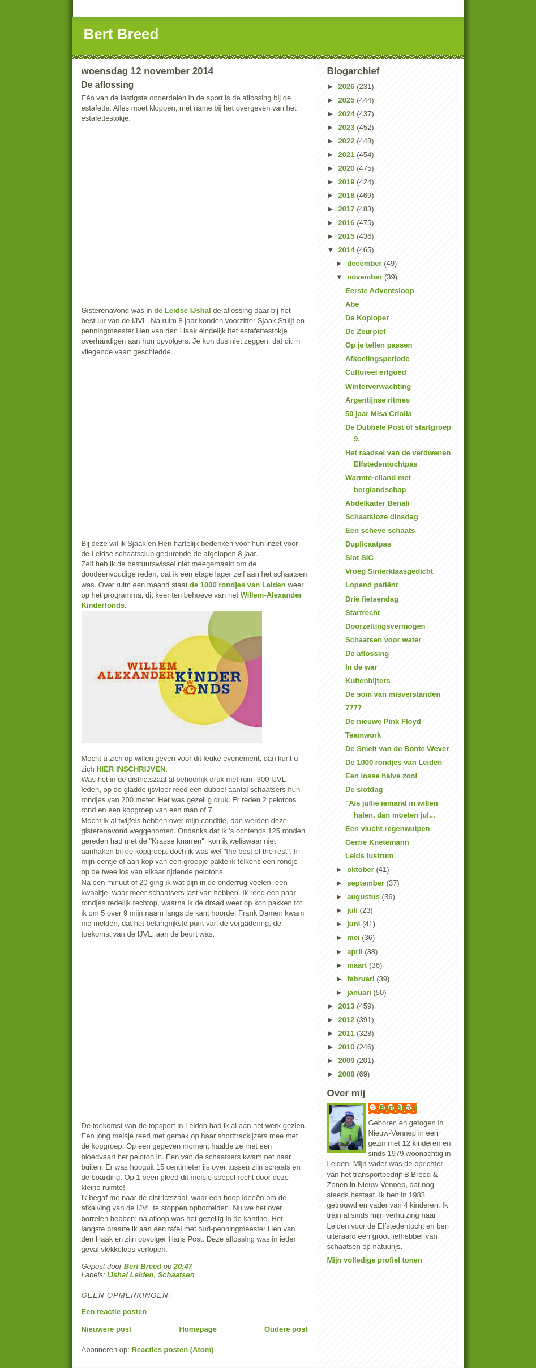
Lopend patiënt (371, 585)
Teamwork (363, 735)
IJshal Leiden (130, 1274)
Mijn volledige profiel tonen (374, 1260)
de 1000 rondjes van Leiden (238, 585)
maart (358, 965)
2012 (347, 1019)
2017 (347, 209)
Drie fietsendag (371, 599)
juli (353, 910)
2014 (347, 249)
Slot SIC (359, 557)
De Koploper (367, 318)
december (365, 263)
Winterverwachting (378, 386)
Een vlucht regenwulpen (387, 828)
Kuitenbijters (367, 680)
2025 (347, 100)
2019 (347, 181)
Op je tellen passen (379, 345)
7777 (353, 708)
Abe (352, 304)
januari (360, 992)
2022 (347, 141)
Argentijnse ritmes (377, 400)
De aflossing (367, 653)
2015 (347, 236)
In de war (361, 667)
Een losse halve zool (381, 776)
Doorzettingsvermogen (385, 626)
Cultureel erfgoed (375, 372)
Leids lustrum (369, 856)
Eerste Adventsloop (379, 290)
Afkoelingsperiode (377, 358)
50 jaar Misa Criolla (378, 413)
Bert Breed (121, 34)
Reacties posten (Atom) (172, 1349)
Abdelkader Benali (377, 503)
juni (354, 924)
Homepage (197, 1329)
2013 (347, 1006)
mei (354, 937)
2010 (347, 1047)
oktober (361, 869)
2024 (347, 113)
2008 (347, 1074)
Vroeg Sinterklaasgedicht (389, 571)
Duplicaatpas (368, 544)
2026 (347, 86)
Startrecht (362, 612)
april (356, 951)
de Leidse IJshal (182, 310)
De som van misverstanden (392, 694)
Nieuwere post (107, 1329)
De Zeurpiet (365, 331)
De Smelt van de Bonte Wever (397, 748)
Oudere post (286, 1329)
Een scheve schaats (380, 530)
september (366, 883)
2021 (347, 154)
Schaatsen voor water (383, 640)
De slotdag (364, 789)
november (365, 277)
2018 (347, 195)
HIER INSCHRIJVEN (130, 769)
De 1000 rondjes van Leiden (393, 762)
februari (361, 979)
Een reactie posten (114, 1311)
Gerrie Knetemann (377, 842)
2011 (347, 1033)
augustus (364, 896)
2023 (347, 127)
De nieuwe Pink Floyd (383, 721)
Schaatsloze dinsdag (381, 517)
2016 (347, 222)
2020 (347, 168)
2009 (347, 1060)
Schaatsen (176, 1274)
